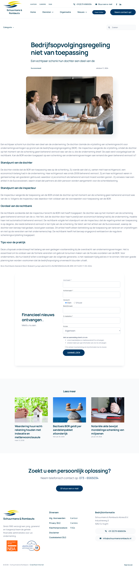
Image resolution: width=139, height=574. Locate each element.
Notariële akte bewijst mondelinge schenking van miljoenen (107, 429)
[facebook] (116, 4)
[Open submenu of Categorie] (13, 27)
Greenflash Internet (37, 565)
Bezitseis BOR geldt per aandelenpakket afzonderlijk (67, 429)
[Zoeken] (121, 27)
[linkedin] (120, 4)
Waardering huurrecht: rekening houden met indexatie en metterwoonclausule (29, 431)
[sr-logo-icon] (12, 2)
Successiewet (36, 68)
